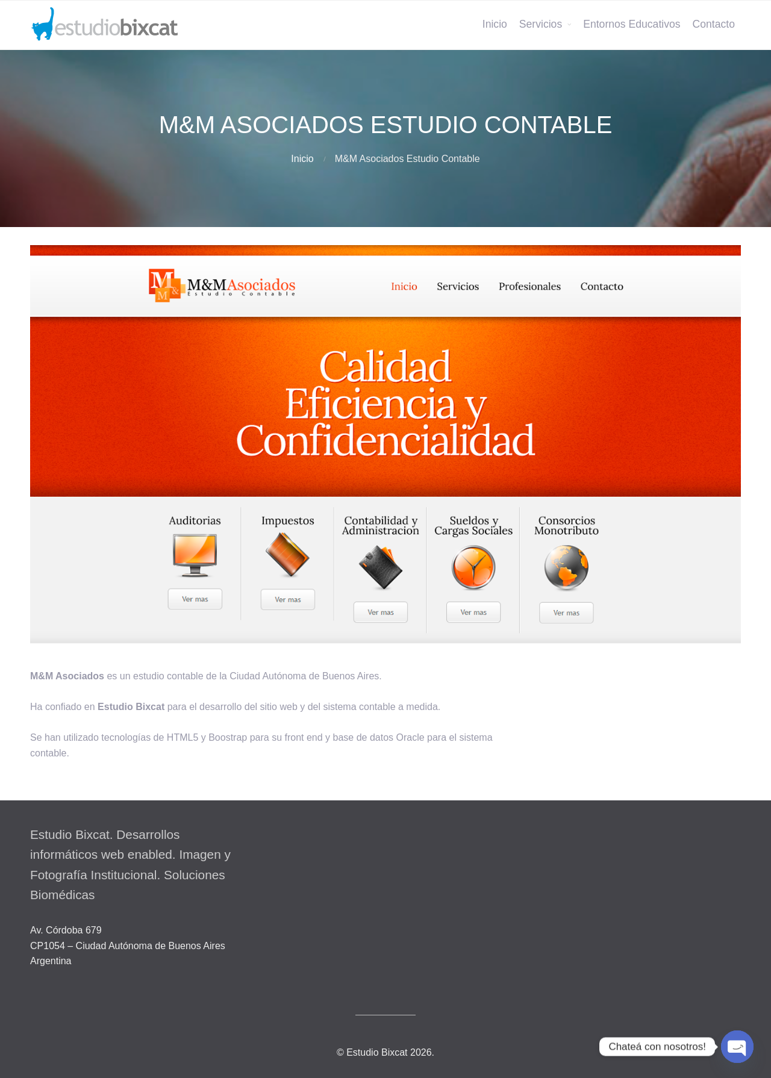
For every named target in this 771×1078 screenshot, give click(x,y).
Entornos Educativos (631, 24)
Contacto (714, 24)
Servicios (540, 24)
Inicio (494, 24)
